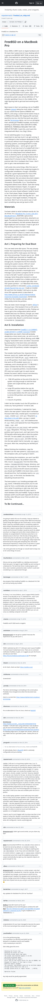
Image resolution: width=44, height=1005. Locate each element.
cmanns (5, 619)
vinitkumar (6, 674)
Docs (33, 996)
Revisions (15, 26)
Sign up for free (9, 985)
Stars (27, 26)
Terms (5, 996)
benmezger (7, 577)
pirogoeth (6, 742)
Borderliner (7, 889)
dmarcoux (6, 706)
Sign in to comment (25, 988)
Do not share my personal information (27, 997)
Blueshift (20, 750)
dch (4, 644)
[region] (22, 273)
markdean (6, 590)
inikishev (6, 920)
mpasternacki (6, 15)
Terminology (14, 120)
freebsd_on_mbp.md (21, 15)
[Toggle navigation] (2, 3)
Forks (38, 26)
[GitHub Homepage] (16, 1000)
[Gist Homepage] (16, 3)
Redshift (33, 710)
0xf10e (5, 901)
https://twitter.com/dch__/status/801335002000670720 (19, 724)
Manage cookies (11, 997)
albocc (5, 866)
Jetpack (13, 109)
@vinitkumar (7, 722)
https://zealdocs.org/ (26, 667)
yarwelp (5, 686)
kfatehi (5, 663)
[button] (25, 22)
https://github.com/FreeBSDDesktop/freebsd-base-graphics (21, 729)
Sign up (39, 3)
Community (27, 996)
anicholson (6, 630)
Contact (38, 996)
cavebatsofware (8, 514)
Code (5, 26)
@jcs (4, 909)
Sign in (31, 3)
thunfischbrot (7, 558)
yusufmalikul (7, 933)
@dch (4, 845)
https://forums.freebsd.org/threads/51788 (16, 656)
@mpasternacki (8, 635)
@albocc (5, 905)
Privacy (10, 996)
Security (16, 996)
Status (21, 996)
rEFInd (35, 305)
